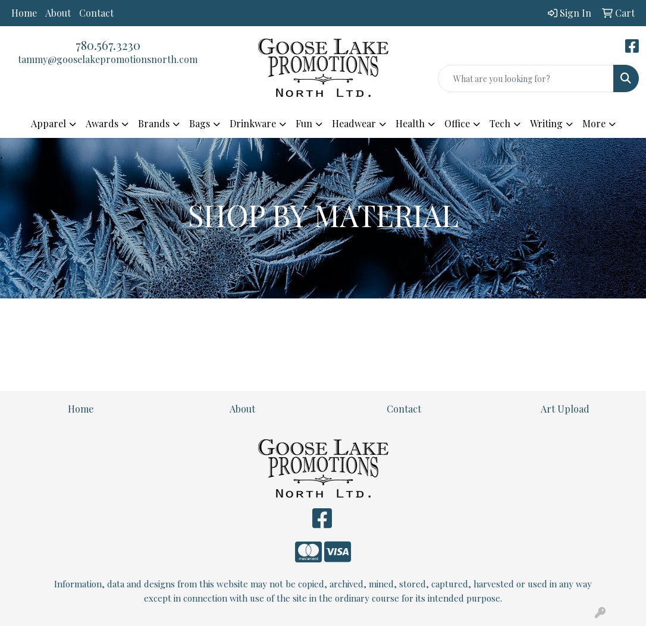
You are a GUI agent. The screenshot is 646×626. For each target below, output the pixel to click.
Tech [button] (500, 123)
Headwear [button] (354, 123)
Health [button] (410, 123)
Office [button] (457, 123)
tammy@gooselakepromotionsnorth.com (107, 59)
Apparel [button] (48, 123)
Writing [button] (546, 123)
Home (24, 13)
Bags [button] (199, 123)
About (58, 13)
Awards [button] (102, 123)
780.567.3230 (108, 45)
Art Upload (565, 408)
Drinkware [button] (253, 123)
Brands (154, 123)
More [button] (594, 123)
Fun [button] (304, 123)
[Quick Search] (526, 78)
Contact (96, 13)
